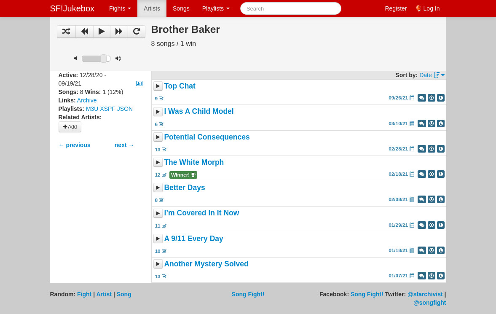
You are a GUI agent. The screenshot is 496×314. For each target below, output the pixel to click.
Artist (104, 294)
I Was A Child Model (198, 111)
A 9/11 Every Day (193, 238)
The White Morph (194, 162)
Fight (84, 294)
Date (431, 75)
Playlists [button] (216, 8)
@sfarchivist (425, 294)
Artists (152, 8)
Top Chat (180, 86)
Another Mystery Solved (206, 264)
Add (70, 127)
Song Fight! (248, 294)
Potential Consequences (206, 137)
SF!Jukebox (72, 8)
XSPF (107, 108)
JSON (125, 108)
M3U (92, 108)
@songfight (429, 302)
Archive (87, 100)
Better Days (184, 187)
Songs (181, 8)
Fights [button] (120, 8)
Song (124, 294)
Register (396, 8)
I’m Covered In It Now (201, 213)
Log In (432, 8)
